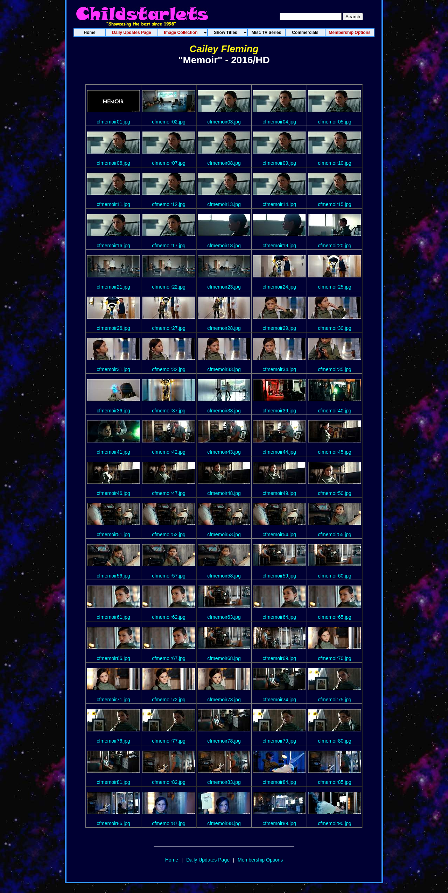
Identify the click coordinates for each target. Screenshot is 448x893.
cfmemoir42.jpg (169, 452)
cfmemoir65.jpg (334, 617)
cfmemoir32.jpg (169, 369)
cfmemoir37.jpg (169, 410)
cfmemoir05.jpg (334, 122)
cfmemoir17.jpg (169, 245)
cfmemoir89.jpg (279, 823)
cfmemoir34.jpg (279, 369)
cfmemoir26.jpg (113, 328)
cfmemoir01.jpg (113, 122)
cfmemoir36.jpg (113, 410)
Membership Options (260, 860)
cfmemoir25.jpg (334, 287)
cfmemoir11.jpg (113, 204)
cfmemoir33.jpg (224, 369)
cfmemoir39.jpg (279, 410)
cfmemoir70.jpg (334, 658)
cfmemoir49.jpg (279, 493)
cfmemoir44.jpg (279, 452)
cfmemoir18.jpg (224, 245)
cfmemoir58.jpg (224, 576)
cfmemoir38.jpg (224, 410)
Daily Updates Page (208, 860)
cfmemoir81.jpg (113, 782)
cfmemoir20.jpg (334, 245)
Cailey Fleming (224, 48)
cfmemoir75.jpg (334, 699)
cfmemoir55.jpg (334, 534)
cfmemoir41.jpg (113, 452)
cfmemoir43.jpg (224, 452)
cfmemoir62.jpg (169, 617)
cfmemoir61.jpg (113, 617)
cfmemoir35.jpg (334, 369)
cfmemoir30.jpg (334, 328)
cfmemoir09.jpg (279, 163)
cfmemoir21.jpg (113, 287)
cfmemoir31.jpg (113, 369)
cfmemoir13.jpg (224, 204)
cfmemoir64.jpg (279, 617)
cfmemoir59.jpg (279, 576)
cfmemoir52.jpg (169, 534)
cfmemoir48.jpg (224, 493)
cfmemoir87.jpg (169, 823)
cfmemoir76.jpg (113, 741)
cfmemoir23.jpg (224, 287)
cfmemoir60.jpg (334, 576)
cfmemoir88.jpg (224, 823)
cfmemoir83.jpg (224, 782)
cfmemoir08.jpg (224, 163)
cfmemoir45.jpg (334, 452)
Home (171, 860)
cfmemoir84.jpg (279, 782)
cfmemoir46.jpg (113, 493)
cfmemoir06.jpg (113, 163)
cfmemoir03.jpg (224, 122)
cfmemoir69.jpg (279, 658)
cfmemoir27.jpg (169, 328)
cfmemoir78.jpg (224, 741)
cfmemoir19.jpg (279, 245)
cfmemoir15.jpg (334, 204)
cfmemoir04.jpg (279, 122)
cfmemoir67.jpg (169, 658)
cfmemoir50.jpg (334, 493)
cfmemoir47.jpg (169, 493)
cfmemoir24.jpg (279, 287)
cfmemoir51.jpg (113, 534)
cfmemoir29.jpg (279, 328)
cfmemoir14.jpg (279, 204)
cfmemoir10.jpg (334, 163)
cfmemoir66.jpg (113, 658)
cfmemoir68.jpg (224, 658)
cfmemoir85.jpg (334, 782)
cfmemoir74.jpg (279, 699)
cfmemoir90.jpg (334, 823)
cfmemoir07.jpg (169, 163)
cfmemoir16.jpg (113, 245)
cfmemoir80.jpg (334, 741)
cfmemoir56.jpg (113, 576)
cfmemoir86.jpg (113, 823)
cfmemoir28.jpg (224, 328)
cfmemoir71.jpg (113, 699)
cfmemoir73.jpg (224, 699)
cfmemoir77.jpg (169, 741)
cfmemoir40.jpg (334, 410)
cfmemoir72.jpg (169, 699)
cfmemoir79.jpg (279, 741)
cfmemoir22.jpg (169, 287)
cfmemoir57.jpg (169, 576)
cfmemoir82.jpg (169, 782)
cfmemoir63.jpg (224, 617)
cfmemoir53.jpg (224, 534)
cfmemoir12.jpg (169, 204)
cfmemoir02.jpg (169, 122)
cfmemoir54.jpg (279, 534)
